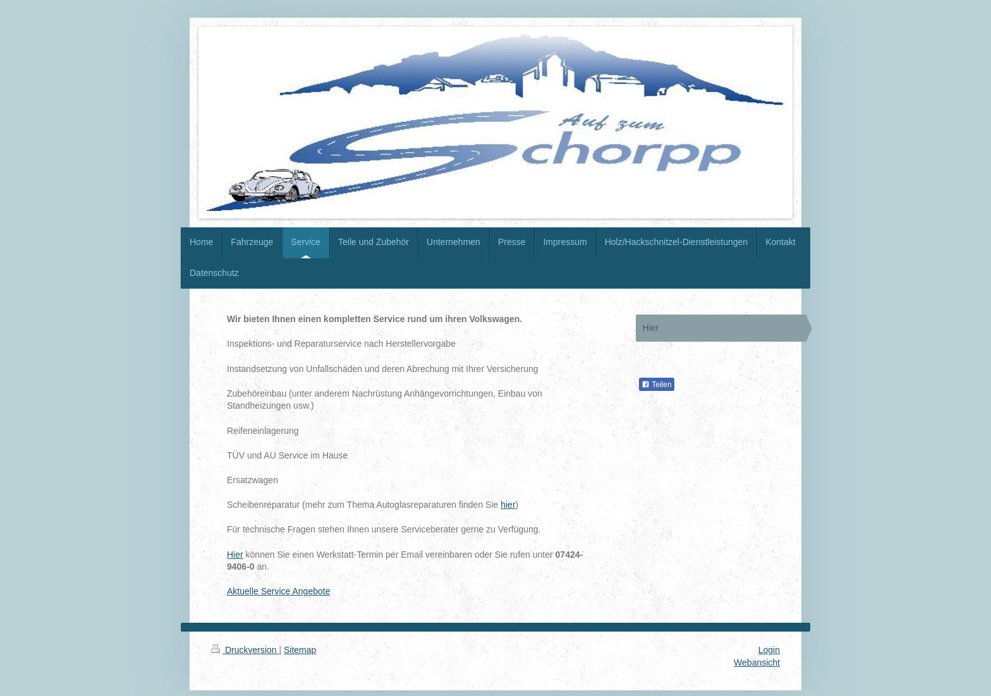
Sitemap (300, 650)
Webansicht (757, 662)
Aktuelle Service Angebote (278, 591)
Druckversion (245, 650)
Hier (235, 554)
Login (769, 650)
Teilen (656, 384)
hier (508, 505)
